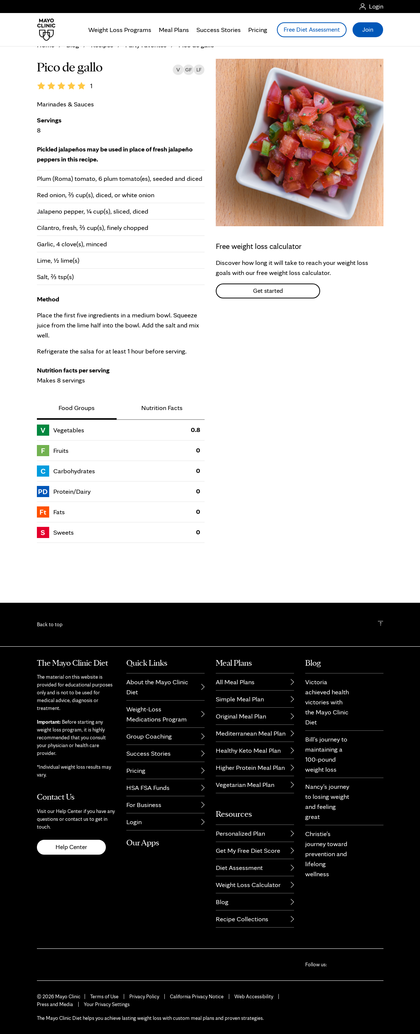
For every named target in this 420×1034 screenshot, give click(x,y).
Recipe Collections (242, 919)
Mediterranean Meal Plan (250, 733)
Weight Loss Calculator (248, 885)
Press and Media (55, 1004)
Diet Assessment (239, 867)
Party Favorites (146, 90)
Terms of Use (104, 996)
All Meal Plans (235, 682)
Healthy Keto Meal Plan (248, 750)
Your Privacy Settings (107, 1004)
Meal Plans (174, 29)
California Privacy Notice (197, 996)
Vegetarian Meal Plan (245, 784)
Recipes (102, 90)
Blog (72, 90)
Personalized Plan (240, 833)
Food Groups (77, 452)
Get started (268, 335)
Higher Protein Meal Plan (250, 767)
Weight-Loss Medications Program (156, 714)
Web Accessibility (253, 996)
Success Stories (218, 29)
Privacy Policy (144, 996)
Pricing (257, 29)
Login (134, 822)
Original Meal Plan (241, 716)
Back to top (50, 624)
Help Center (71, 847)
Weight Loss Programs (119, 29)
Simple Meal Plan (240, 699)
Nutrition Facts (162, 452)
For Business (143, 805)
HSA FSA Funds (148, 787)
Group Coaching (149, 736)
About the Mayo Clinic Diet (157, 687)
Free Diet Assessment (312, 29)
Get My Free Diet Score (248, 850)
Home (45, 90)
